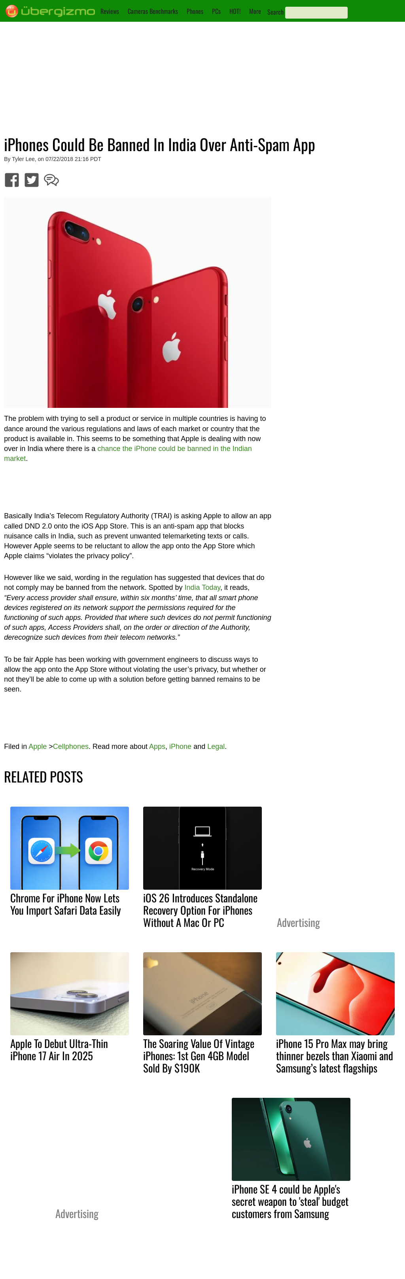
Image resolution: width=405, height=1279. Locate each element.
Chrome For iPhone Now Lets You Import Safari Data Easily (65, 904)
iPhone (180, 746)
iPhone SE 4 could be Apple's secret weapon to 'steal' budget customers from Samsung (290, 1201)
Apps (157, 746)
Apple (37, 746)
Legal (216, 746)
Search (275, 12)
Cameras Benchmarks (153, 11)
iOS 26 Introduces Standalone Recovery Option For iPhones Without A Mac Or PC (200, 910)
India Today (202, 587)
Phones (195, 11)
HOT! (234, 11)
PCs (216, 11)
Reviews (109, 11)
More (255, 11)
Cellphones (71, 746)
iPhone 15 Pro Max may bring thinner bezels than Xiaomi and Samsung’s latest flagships (334, 1055)
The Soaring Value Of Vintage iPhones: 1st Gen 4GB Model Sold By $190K (198, 1055)
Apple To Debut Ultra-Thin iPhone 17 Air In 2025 (59, 1049)
